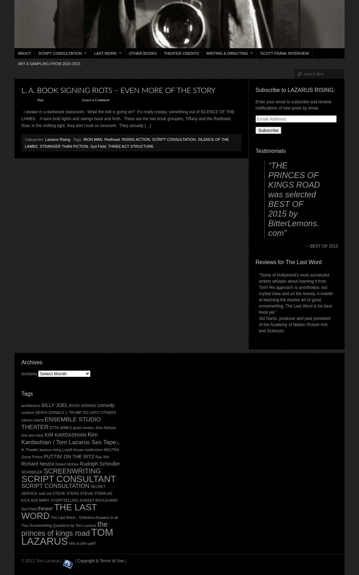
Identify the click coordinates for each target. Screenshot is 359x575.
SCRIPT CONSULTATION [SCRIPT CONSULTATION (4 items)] (55, 485)
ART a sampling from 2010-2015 (49, 64)
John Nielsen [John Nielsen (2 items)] (105, 428)
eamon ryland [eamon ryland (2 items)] (32, 420)
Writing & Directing (228, 55)
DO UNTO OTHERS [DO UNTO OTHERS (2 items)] (99, 412)
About (24, 53)
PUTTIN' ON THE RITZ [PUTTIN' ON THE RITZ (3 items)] (69, 456)
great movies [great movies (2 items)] (83, 428)
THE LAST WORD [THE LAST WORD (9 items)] (59, 511)
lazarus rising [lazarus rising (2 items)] (50, 450)
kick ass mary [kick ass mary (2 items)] (32, 435)
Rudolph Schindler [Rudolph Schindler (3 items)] (100, 464)
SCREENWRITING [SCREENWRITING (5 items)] (72, 471)
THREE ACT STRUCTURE (130, 146)
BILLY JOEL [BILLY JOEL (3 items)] (55, 405)
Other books (143, 53)
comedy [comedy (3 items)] (106, 405)
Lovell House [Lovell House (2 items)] (73, 450)
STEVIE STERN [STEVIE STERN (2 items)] (66, 493)
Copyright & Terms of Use (100, 560)
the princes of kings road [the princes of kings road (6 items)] (64, 528)
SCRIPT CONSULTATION (174, 139)
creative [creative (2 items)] (27, 412)
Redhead (112, 139)
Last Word (106, 55)
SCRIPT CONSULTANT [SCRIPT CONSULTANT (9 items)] (68, 479)
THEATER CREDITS (181, 53)
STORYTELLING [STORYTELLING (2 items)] (64, 500)
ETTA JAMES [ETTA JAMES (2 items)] (61, 428)
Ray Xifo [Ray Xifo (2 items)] (102, 457)
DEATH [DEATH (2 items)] (41, 412)
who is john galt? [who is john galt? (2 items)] (82, 543)
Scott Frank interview (284, 53)
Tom (40, 100)
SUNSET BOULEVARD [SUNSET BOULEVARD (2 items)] (99, 500)
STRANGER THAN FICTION (64, 146)
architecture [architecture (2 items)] (31, 406)
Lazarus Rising (57, 139)
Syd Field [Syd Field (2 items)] (28, 509)
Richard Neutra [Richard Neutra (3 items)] (37, 464)
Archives (29, 374)
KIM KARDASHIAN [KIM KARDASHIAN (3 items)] (66, 435)
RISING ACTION (136, 139)
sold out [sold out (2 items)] (45, 493)
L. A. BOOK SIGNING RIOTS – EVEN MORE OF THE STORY (118, 90)
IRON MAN (92, 139)
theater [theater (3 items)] (45, 508)
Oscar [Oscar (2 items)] (26, 457)
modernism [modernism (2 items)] (94, 450)
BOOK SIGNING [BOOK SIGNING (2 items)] (82, 406)
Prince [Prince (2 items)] (37, 457)
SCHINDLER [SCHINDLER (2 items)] (32, 472)
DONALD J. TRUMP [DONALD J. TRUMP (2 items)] (64, 412)
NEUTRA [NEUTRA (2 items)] (111, 450)
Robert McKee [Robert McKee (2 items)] (67, 464)
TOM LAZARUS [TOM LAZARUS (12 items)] (67, 536)
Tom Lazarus (179, 24)
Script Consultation (61, 55)
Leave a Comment (95, 100)
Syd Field (98, 146)
